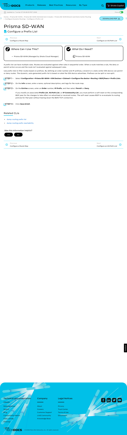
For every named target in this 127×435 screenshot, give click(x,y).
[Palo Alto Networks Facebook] (103, 402)
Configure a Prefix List (35, 19)
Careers (40, 409)
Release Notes (9, 406)
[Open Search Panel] (103, 5)
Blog (5, 412)
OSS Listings (8, 418)
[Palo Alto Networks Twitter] (114, 402)
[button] (125, 348)
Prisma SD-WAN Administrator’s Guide (38, 17)
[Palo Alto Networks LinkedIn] (109, 402)
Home (6, 17)
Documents (62, 415)
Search (6, 409)
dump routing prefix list (16, 119)
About (39, 406)
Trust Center (63, 409)
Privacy (61, 406)
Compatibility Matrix (11, 415)
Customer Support (44, 412)
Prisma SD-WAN (16, 17)
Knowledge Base (44, 418)
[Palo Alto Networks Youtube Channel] (119, 402)
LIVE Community (44, 415)
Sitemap (6, 421)
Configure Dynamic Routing (15, 19)
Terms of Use (63, 412)
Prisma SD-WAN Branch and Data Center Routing (73, 17)
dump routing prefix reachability (20, 123)
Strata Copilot (115, 5)
